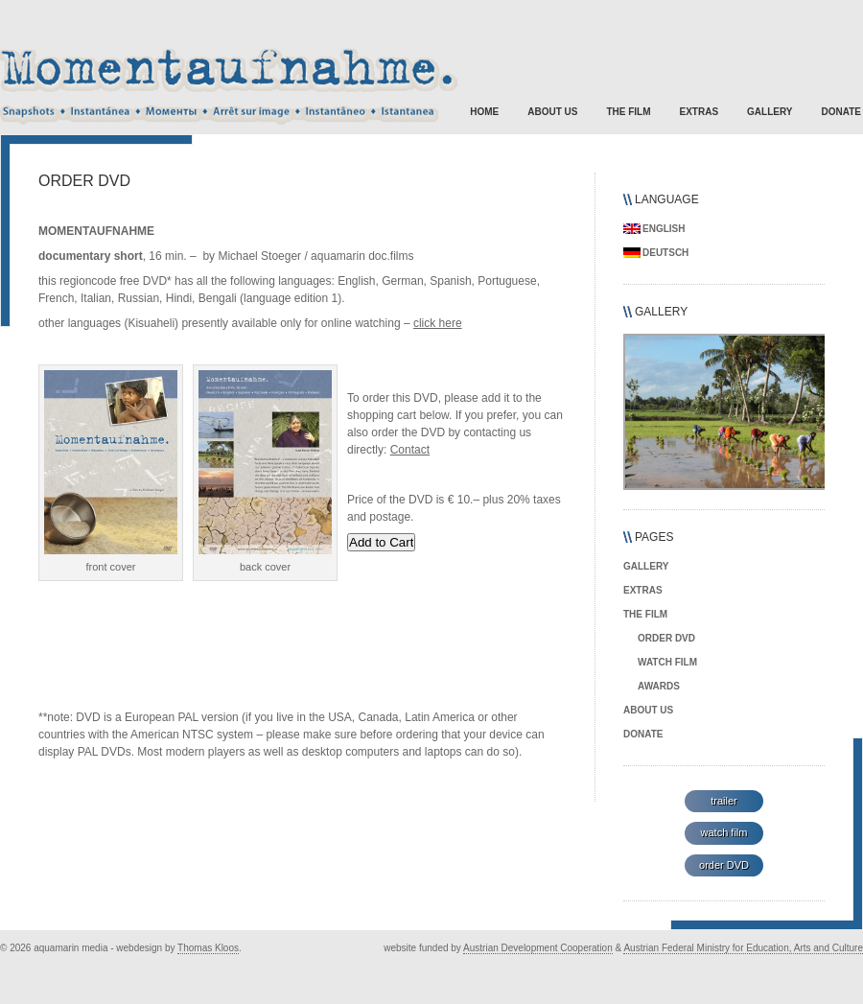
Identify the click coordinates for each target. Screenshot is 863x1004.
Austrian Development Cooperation (538, 948)
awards (659, 686)
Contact (410, 449)
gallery (769, 111)
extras (699, 111)
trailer (724, 800)
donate (841, 111)
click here (437, 323)
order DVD (666, 638)
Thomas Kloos (208, 948)
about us (552, 111)
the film (628, 111)
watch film (667, 662)
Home (484, 111)
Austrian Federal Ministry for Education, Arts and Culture (743, 948)
